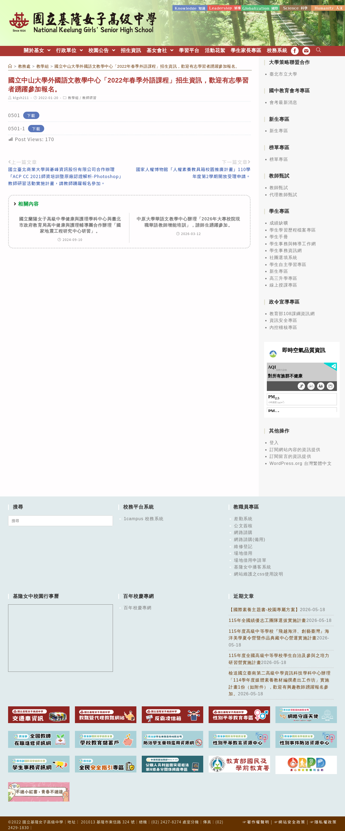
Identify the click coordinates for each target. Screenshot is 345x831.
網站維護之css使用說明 (258, 572)
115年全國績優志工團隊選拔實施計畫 (267, 618)
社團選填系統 (283, 255)
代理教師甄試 (283, 192)
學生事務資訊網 (286, 248)
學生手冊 (279, 234)
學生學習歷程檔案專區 (293, 228)
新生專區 (279, 129)
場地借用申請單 (250, 558)
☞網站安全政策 (289, 819)
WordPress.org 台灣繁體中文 (301, 461)
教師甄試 (279, 185)
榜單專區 (279, 157)
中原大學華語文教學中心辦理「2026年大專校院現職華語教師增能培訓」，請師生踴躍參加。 (188, 219)
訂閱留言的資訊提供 (290, 454)
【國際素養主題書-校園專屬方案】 (264, 607)
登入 (274, 440)
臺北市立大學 (283, 72)
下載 (31, 113)
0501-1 (16, 126)
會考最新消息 (283, 100)
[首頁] (10, 64)
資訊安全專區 (283, 318)
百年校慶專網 (137, 606)
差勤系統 (243, 516)
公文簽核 (243, 523)
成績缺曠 (279, 221)
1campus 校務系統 (144, 516)
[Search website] (318, 48)
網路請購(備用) (249, 537)
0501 (14, 112)
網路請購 (243, 530)
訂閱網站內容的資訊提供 (295, 447)
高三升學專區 (283, 276)
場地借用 (243, 551)
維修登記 (243, 544)
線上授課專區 (283, 283)
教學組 (73, 95)
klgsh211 (21, 95)
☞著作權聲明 (256, 819)
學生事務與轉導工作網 (293, 241)
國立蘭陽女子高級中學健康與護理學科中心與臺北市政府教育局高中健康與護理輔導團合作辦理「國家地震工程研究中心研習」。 (70, 222)
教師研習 (89, 95)
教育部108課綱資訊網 (292, 311)
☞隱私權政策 (323, 819)
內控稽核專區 (283, 325)
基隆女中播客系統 (252, 565)
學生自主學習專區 (288, 262)
